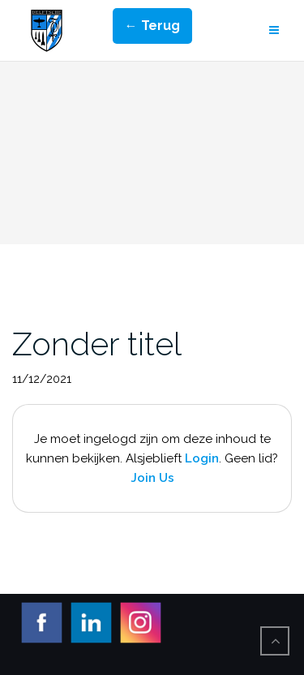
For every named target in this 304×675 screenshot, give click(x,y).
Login (202, 458)
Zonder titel (97, 344)
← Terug (152, 25)
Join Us (152, 478)
